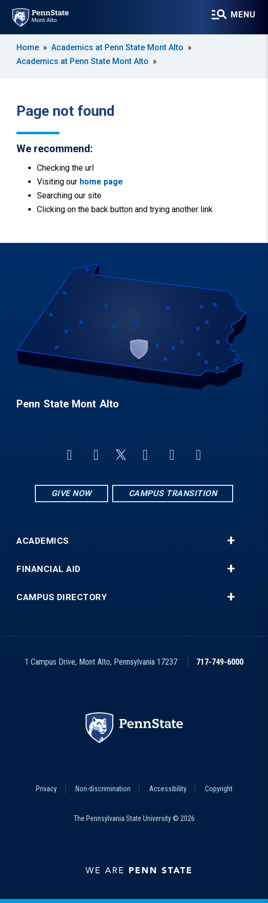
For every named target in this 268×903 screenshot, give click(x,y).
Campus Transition (173, 493)
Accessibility (168, 789)
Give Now (71, 493)
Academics (42, 541)
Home (27, 47)
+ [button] (231, 540)
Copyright (219, 789)
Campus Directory (61, 597)
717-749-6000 (219, 662)
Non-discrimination (103, 789)
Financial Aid (48, 569)
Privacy (46, 789)
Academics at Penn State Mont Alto (117, 47)
